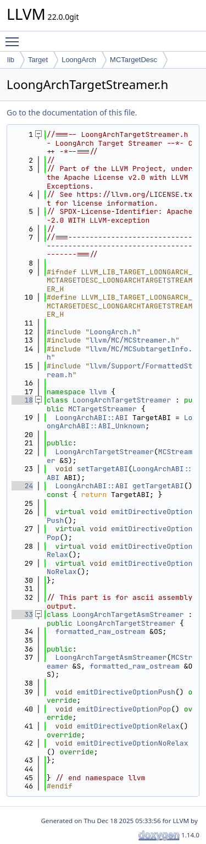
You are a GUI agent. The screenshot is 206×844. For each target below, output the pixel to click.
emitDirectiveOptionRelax (119, 551)
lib (10, 60)
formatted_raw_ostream (100, 631)
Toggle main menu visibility (14, 36)
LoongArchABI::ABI (92, 417)
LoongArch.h (113, 332)
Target (38, 60)
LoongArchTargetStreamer (122, 400)
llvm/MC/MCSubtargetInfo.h (119, 353)
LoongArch (79, 60)
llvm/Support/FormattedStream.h (119, 370)
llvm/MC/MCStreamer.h (132, 340)
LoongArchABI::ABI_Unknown (119, 422)
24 (22, 485)
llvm (98, 391)
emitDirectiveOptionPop (119, 533)
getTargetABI (158, 485)
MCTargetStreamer (102, 408)
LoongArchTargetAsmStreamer (128, 614)
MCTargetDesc (133, 60)
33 (22, 614)
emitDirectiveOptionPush (119, 516)
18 (22, 400)
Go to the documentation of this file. (72, 112)
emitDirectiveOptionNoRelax (119, 568)
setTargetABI (103, 468)
